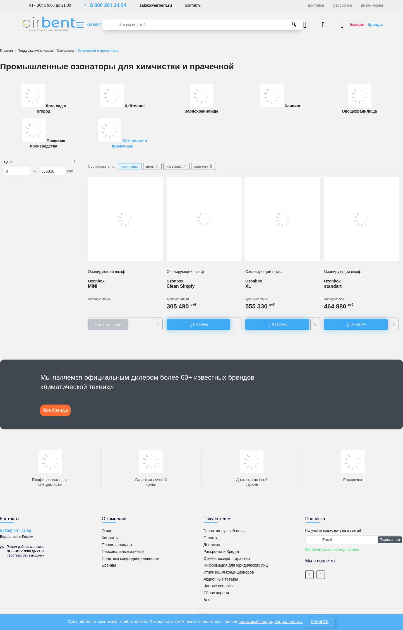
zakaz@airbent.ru (156, 5)
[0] (17, 171)
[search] (202, 25)
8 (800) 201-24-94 (15, 531)
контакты (193, 5)
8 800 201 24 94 (105, 5)
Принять (319, 622)
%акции (356, 24)
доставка (316, 5)
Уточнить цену (108, 324)
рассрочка (342, 5)
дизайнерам (372, 5)
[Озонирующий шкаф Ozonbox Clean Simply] (204, 219)
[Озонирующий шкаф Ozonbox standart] (361, 219)
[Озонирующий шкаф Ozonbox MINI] (125, 219)
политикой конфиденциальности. (270, 621)
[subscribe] (354, 539)
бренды (375, 24)
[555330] (52, 171)
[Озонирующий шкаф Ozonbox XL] (282, 219)
